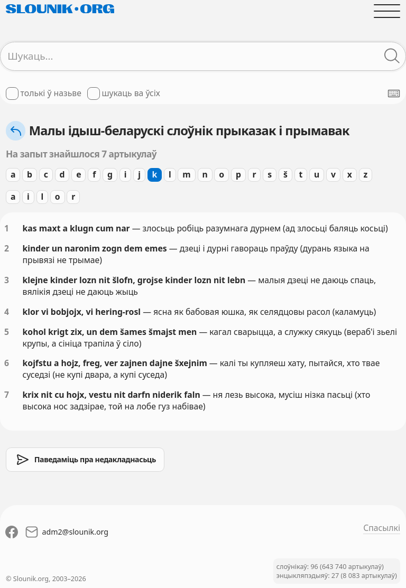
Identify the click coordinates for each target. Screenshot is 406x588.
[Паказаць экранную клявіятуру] (393, 93)
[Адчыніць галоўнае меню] (387, 11)
